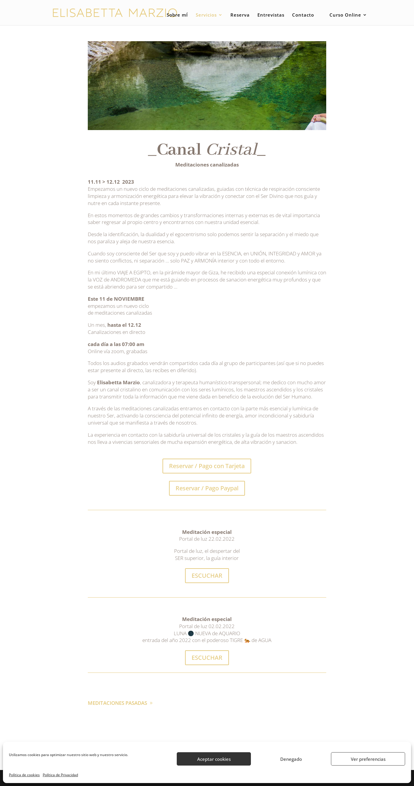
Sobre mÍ (177, 15)
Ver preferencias (368, 759)
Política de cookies (24, 774)
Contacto (303, 15)
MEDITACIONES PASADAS (117, 702)
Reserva (240, 15)
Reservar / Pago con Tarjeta (207, 466)
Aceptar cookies (214, 759)
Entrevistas (270, 15)
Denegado (291, 759)
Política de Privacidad (60, 774)
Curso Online (345, 15)
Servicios (206, 15)
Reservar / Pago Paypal (207, 488)
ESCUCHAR (207, 576)
